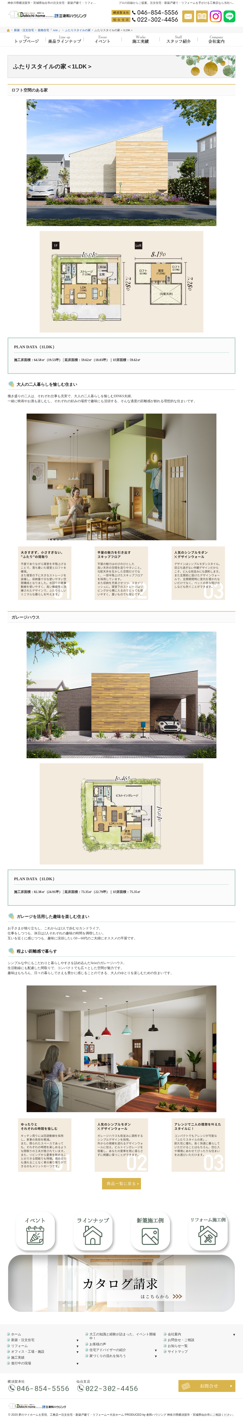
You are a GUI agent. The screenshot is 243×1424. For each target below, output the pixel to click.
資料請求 (202, 16)
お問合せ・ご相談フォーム (206, 1386)
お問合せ (188, 16)
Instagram (216, 16)
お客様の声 (97, 1344)
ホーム (16, 1334)
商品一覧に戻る (121, 1184)
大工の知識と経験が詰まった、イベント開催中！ (122, 1336)
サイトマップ (178, 1351)
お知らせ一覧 (178, 1346)
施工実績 (17, 1357)
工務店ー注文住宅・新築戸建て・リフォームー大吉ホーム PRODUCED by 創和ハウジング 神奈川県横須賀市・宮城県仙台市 (130, 1414)
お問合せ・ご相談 (181, 1340)
